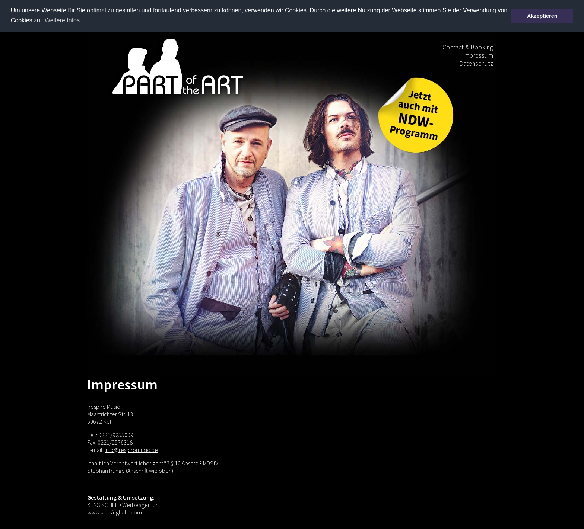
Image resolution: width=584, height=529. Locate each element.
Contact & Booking (467, 47)
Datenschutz (476, 63)
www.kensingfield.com (114, 512)
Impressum (477, 55)
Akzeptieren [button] (542, 16)
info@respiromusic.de (131, 449)
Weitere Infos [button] (62, 20)
